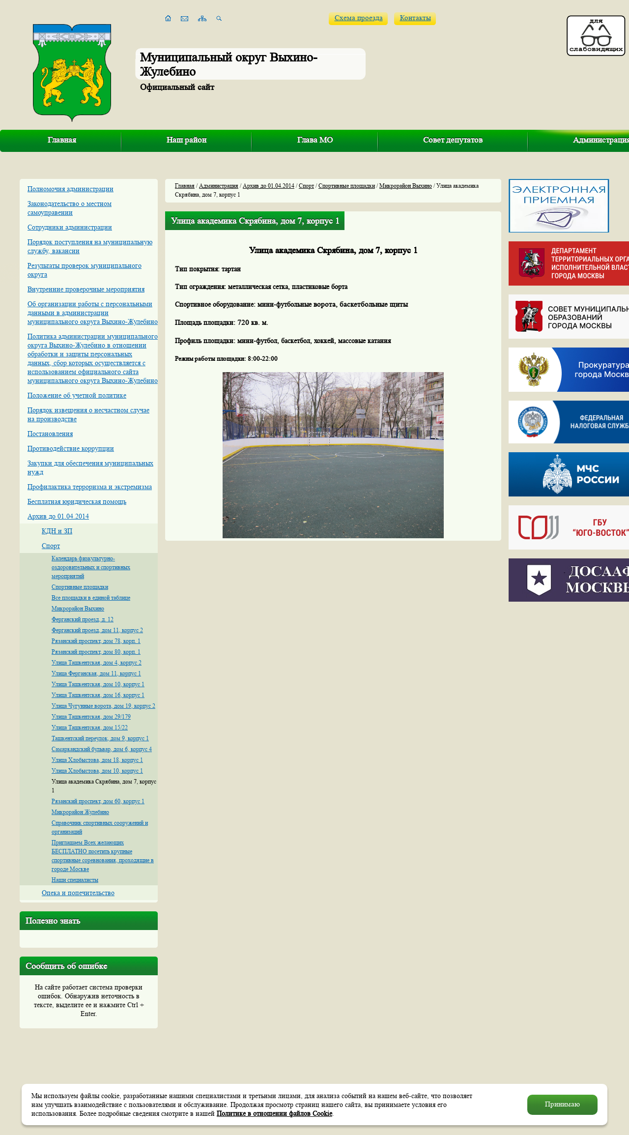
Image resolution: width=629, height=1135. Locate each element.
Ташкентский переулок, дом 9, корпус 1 (100, 738)
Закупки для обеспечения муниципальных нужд (90, 467)
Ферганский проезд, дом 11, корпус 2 (97, 630)
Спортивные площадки (80, 586)
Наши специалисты (75, 879)
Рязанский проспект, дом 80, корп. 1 (96, 651)
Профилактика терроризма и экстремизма (90, 487)
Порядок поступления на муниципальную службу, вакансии (90, 246)
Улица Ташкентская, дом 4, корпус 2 (97, 662)
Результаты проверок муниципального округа (85, 270)
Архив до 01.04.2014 (58, 516)
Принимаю (562, 1104)
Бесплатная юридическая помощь (77, 501)
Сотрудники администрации (70, 227)
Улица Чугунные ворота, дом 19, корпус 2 (103, 705)
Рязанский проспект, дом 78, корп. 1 (96, 640)
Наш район (186, 140)
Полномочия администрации (71, 189)
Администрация (218, 185)
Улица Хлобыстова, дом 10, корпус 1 (97, 770)
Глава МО (315, 140)
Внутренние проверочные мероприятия (86, 289)
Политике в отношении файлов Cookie (274, 1113)
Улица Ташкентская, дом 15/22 (90, 727)
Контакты (415, 18)
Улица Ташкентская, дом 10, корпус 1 (98, 684)
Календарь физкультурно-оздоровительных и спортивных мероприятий (91, 567)
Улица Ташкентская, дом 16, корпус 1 (98, 694)
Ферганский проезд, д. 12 (83, 619)
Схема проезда (359, 18)
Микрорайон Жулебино (80, 811)
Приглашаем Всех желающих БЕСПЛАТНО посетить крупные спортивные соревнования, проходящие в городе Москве (103, 856)
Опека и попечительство (78, 893)
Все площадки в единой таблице (91, 597)
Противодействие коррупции (71, 448)
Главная (62, 140)
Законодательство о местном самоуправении (70, 208)
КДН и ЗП (57, 531)
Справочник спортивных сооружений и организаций (100, 827)
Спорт (51, 546)
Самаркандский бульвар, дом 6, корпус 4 (102, 749)
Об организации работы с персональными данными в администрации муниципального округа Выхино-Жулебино (93, 312)
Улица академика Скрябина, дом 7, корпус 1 (104, 786)
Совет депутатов (453, 140)
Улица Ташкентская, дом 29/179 (91, 716)
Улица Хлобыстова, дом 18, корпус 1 (97, 759)
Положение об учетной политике (77, 395)
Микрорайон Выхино (78, 608)
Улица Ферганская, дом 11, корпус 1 (96, 673)
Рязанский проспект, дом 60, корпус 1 (98, 801)
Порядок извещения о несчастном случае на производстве (88, 414)
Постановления (50, 433)
